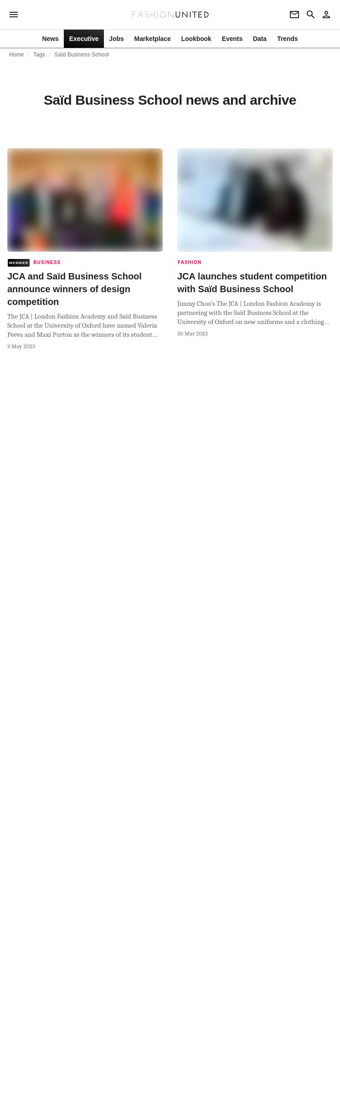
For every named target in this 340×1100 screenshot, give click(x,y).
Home (16, 54)
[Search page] (311, 14)
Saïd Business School (81, 54)
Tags (39, 54)
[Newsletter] (294, 14)
